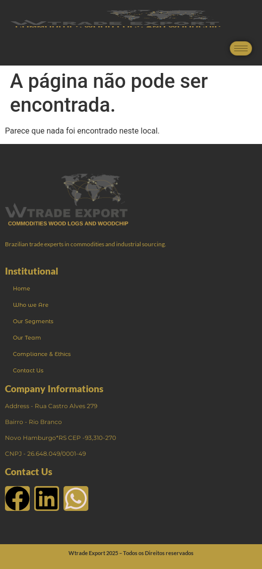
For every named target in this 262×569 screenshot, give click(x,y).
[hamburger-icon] (241, 48)
